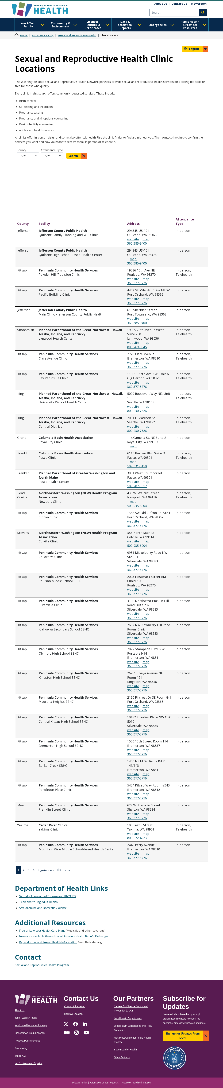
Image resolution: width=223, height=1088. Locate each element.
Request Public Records (27, 1040)
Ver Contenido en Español (28, 1063)
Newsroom (199, 4)
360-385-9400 (137, 243)
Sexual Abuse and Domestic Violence (43, 908)
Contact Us (179, 4)
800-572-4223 (137, 838)
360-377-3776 (137, 283)
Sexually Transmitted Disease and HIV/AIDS (47, 896)
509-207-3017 (137, 486)
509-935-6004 (137, 506)
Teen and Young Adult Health (38, 902)
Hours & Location (73, 1014)
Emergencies (161, 25)
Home (24, 35)
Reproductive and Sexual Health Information (48, 942)
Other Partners (122, 1057)
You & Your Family (32, 24)
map (146, 239)
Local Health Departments (127, 1018)
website (133, 239)
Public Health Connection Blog (31, 1025)
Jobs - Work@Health (26, 1018)
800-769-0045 (137, 347)
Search (73, 156)
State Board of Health (125, 1049)
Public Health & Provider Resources (193, 25)
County (21, 150)
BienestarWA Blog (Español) (30, 1033)
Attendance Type (52, 150)
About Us (160, 4)
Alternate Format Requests (104, 1082)
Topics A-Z (20, 1056)
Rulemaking (21, 1048)
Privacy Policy (79, 1082)
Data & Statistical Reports (129, 25)
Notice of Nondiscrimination (136, 1082)
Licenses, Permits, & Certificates (96, 25)
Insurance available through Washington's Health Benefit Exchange (63, 936)
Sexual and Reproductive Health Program (42, 965)
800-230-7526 (137, 411)
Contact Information (74, 1006)
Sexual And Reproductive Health (77, 35)
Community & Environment (64, 24)
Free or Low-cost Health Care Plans (42, 931)
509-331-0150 (137, 466)
